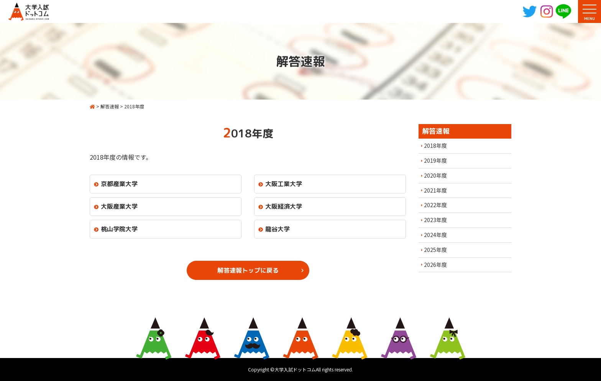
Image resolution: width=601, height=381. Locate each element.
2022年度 (435, 205)
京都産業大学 (119, 184)
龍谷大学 (277, 229)
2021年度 (435, 190)
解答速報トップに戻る (248, 270)
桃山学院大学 (119, 229)
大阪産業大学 (119, 206)
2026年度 (435, 264)
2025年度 (435, 249)
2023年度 (435, 220)
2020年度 (435, 175)
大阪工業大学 (283, 184)
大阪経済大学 (283, 206)
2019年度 (435, 160)
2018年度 (435, 145)
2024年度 (435, 235)
